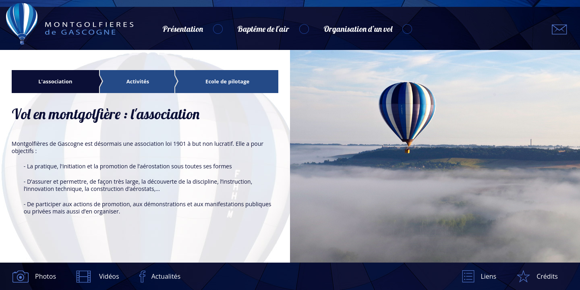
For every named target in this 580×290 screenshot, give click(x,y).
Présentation (182, 29)
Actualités (166, 276)
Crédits (547, 276)
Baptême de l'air (263, 29)
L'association (55, 81)
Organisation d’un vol (357, 29)
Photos (45, 276)
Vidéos (109, 276)
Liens (488, 276)
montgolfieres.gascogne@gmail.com (559, 29)
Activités (137, 81)
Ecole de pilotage (227, 81)
